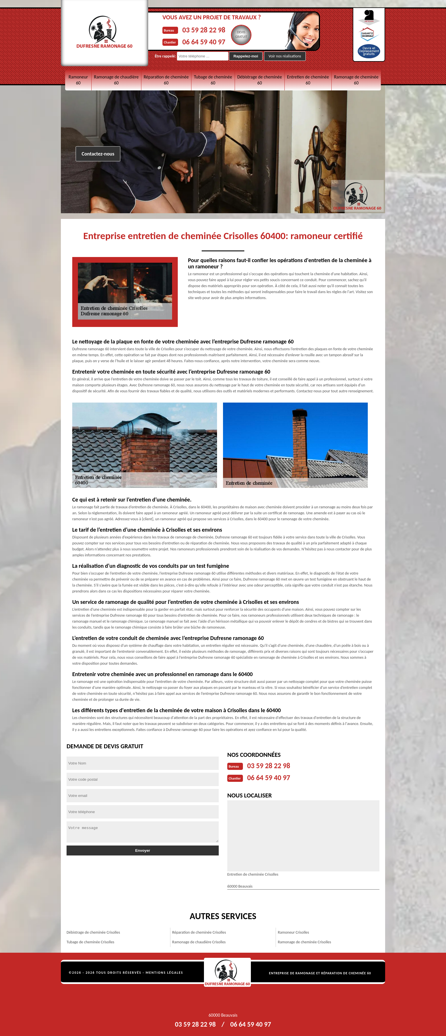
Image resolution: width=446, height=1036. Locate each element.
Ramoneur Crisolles (293, 931)
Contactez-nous (98, 154)
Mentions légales (164, 971)
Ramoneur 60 (78, 80)
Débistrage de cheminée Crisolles (93, 931)
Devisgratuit (249, 34)
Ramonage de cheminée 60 (356, 80)
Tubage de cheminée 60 (213, 80)
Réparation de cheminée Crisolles (199, 931)
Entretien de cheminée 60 (308, 80)
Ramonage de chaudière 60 (116, 80)
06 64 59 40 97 (207, 41)
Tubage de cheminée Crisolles (90, 940)
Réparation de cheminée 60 (166, 80)
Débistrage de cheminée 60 (259, 80)
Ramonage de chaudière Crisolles (199, 940)
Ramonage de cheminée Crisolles (304, 940)
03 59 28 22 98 (207, 29)
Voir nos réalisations (285, 56)
